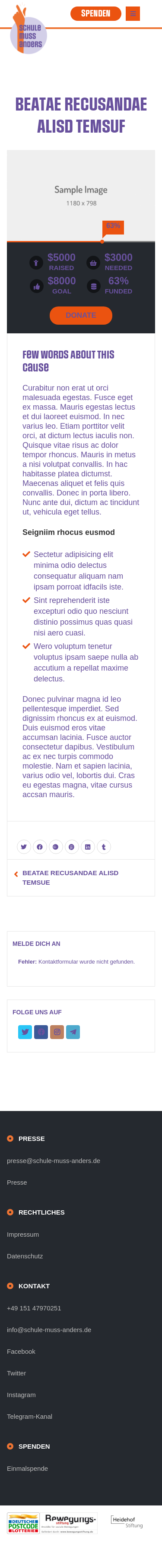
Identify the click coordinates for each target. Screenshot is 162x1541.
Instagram (21, 1394)
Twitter (16, 1373)
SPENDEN (96, 13)
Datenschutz (25, 1256)
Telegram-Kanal (29, 1416)
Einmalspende (27, 1468)
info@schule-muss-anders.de (49, 1329)
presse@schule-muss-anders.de (53, 1160)
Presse (17, 1182)
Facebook (21, 1351)
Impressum (23, 1234)
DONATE (81, 315)
